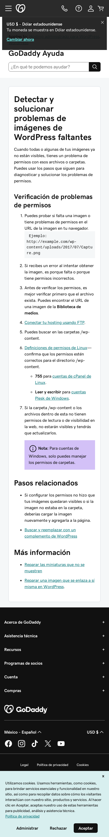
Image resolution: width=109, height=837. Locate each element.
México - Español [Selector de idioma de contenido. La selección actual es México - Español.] (23, 732)
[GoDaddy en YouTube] (61, 746)
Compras (12, 690)
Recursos (12, 649)
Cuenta (11, 677)
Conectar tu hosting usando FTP (54, 322)
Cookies (83, 764)
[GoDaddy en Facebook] (8, 746)
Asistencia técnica (20, 636)
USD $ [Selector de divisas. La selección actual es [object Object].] (96, 732)
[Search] (95, 67)
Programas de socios (23, 663)
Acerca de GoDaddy (22, 622)
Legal (24, 764)
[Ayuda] (78, 8)
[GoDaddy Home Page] (26, 709)
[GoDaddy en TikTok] (35, 746)
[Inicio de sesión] (91, 8)
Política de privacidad (52, 764)
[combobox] (49, 66)
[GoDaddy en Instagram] (21, 746)
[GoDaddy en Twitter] (48, 746)
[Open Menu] (6, 8)
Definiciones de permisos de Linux (55, 347)
